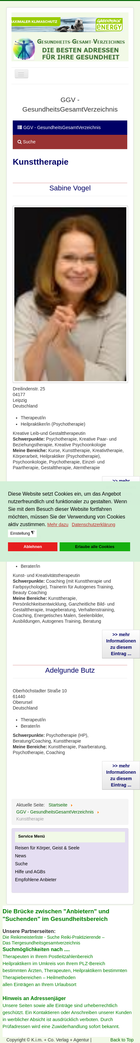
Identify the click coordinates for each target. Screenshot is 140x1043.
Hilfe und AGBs (30, 871)
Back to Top (122, 1039)
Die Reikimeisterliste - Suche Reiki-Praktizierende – (54, 937)
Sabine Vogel (70, 188)
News (20, 855)
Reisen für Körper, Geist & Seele (47, 847)
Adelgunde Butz (70, 670)
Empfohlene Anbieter (35, 879)
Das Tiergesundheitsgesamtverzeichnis (41, 942)
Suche (27, 141)
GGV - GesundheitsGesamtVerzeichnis (59, 127)
